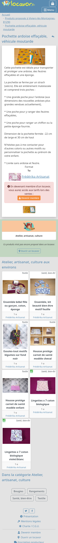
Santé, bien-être (22, 498)
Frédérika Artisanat (15, 317)
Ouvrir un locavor (29, 250)
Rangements (37, 491)
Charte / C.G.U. (29, 526)
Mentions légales (29, 521)
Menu (49, 10)
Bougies (18, 491)
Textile (41, 498)
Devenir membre (29, 198)
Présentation (29, 516)
